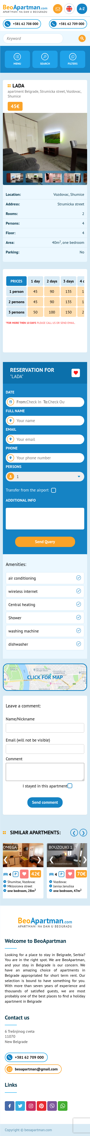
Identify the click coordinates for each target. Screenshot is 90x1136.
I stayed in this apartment (45, 786)
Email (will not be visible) (28, 740)
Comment (14, 758)
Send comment (45, 802)
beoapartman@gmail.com (32, 1069)
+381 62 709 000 (25, 1057)
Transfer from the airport (27, 490)
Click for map (45, 677)
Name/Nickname (20, 719)
